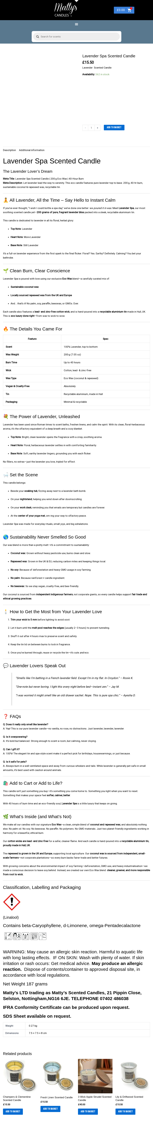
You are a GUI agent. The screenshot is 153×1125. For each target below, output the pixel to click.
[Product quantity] (91, 128)
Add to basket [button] (13, 1111)
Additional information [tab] (31, 150)
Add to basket (114, 127)
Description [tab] (9, 150)
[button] (76, 24)
